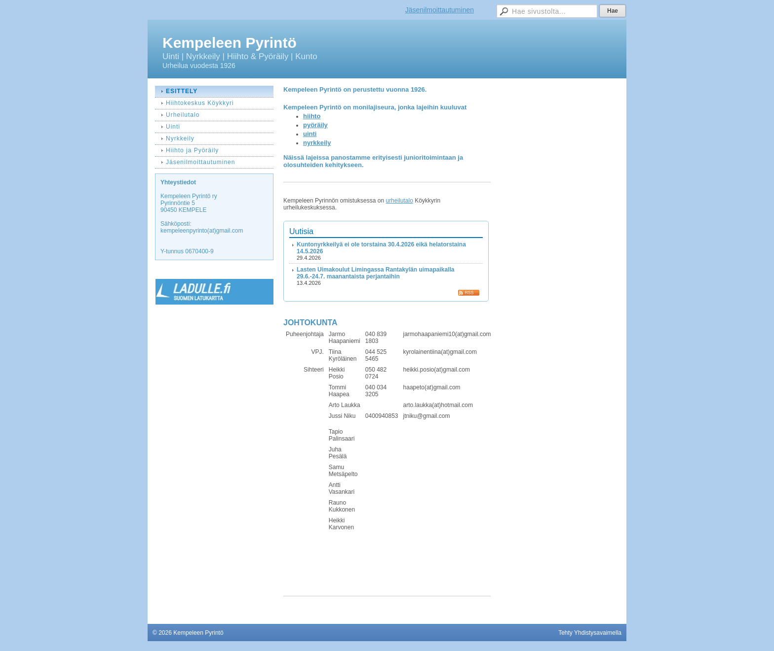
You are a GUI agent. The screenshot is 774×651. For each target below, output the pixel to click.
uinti (309, 133)
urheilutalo (399, 200)
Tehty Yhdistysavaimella (589, 632)
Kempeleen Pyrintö (229, 42)
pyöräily (315, 125)
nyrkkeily (317, 142)
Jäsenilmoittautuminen (439, 10)
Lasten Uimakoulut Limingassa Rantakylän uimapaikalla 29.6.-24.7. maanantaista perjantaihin (375, 273)
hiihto (311, 116)
